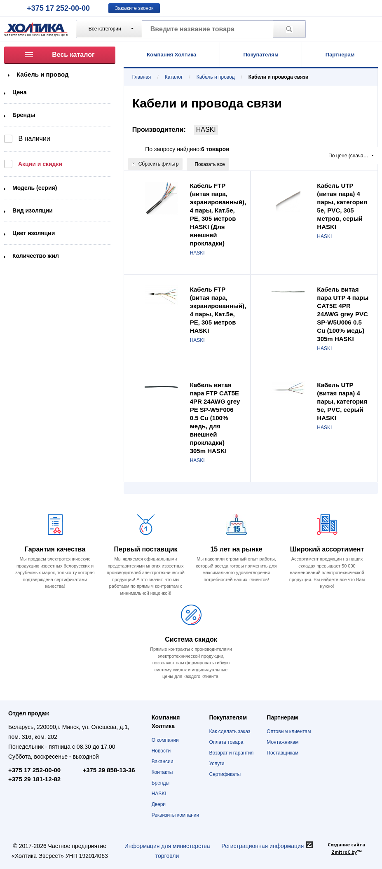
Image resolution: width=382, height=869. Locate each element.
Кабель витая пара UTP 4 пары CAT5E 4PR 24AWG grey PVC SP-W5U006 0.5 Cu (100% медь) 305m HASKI (342, 314)
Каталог (174, 77)
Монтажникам (282, 742)
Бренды (23, 115)
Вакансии (162, 761)
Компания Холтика (171, 54)
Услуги (216, 763)
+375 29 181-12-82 (34, 779)
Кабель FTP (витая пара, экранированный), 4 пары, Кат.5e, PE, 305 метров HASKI (218, 310)
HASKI (206, 129)
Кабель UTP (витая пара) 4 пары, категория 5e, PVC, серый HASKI (342, 401)
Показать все (210, 164)
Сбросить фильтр (155, 164)
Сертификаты (225, 774)
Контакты (162, 772)
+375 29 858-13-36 (108, 769)
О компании (165, 740)
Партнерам (340, 54)
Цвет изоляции (33, 233)
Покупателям (260, 54)
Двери (159, 804)
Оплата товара (226, 742)
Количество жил (35, 255)
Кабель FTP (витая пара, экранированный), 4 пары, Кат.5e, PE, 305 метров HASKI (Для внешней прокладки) (218, 214)
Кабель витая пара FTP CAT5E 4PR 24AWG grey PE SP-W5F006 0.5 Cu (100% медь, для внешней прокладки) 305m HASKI (215, 417)
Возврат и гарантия (231, 753)
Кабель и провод (42, 74)
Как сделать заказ (229, 731)
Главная (141, 77)
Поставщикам (282, 753)
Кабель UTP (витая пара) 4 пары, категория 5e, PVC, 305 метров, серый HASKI (342, 206)
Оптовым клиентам (289, 731)
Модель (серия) (34, 188)
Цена (19, 92)
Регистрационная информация (262, 846)
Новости (161, 751)
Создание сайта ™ (346, 848)
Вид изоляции (32, 210)
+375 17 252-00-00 (58, 8)
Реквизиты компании (175, 815)
